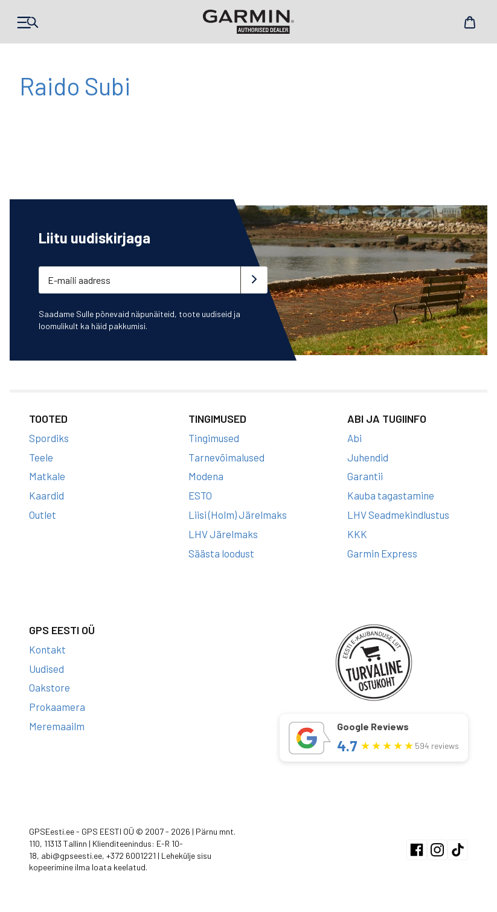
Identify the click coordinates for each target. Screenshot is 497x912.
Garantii (365, 476)
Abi (354, 438)
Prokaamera (57, 707)
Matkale (47, 476)
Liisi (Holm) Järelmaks (237, 515)
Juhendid (367, 457)
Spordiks (49, 438)
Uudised (46, 669)
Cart (470, 22)
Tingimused (213, 438)
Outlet (42, 515)
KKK (357, 534)
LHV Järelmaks (223, 534)
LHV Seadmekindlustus (398, 515)
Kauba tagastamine (390, 495)
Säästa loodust (221, 553)
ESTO (200, 495)
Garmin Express (382, 553)
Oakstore (49, 687)
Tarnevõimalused (226, 457)
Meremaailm (57, 726)
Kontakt (47, 649)
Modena (205, 476)
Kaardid (46, 495)
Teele (41, 457)
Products (27, 22)
